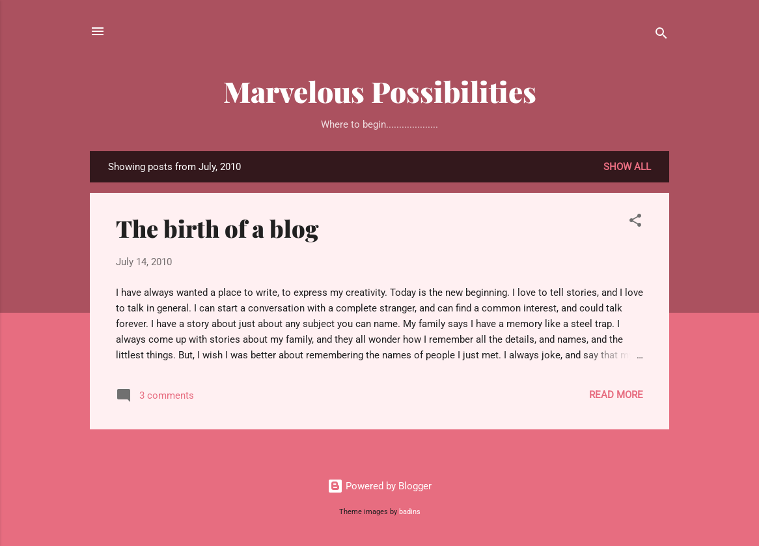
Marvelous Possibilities (379, 91)
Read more (616, 395)
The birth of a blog (217, 228)
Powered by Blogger (379, 486)
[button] (635, 222)
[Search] (661, 35)
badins (410, 512)
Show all (627, 167)
